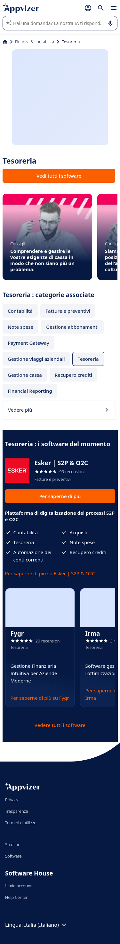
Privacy (11, 800)
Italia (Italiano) (46, 925)
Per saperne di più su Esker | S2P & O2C (50, 573)
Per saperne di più (60, 496)
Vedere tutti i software (60, 725)
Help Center (16, 897)
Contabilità (20, 311)
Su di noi (13, 844)
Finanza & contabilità (34, 41)
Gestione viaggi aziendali (36, 359)
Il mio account (18, 886)
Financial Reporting (30, 391)
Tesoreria (88, 359)
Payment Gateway (28, 343)
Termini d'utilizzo (20, 823)
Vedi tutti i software (58, 176)
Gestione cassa (25, 375)
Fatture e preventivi (67, 311)
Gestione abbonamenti (72, 327)
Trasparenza (16, 811)
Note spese (20, 327)
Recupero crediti (73, 375)
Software (13, 856)
